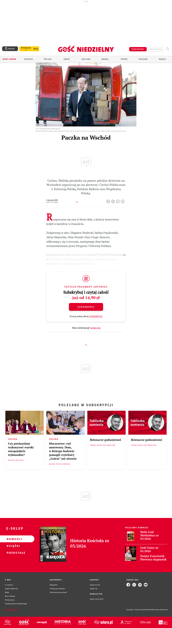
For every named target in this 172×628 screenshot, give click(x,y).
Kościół (28, 59)
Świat (67, 59)
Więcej (162, 59)
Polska (48, 59)
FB (108, 200)
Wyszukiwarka (167, 48)
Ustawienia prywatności (58, 592)
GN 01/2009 (52, 202)
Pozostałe (13, 552)
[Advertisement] (86, 23)
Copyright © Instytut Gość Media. (137, 610)
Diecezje (143, 59)
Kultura (86, 59)
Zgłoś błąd (11, 610)
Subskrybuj (86, 306)
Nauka (105, 59)
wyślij (123, 200)
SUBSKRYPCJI (95, 316)
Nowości (13, 538)
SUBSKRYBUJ (138, 49)
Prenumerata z (26, 49)
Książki (13, 545)
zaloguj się (156, 49)
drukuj (118, 200)
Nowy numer (9, 59)
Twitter (113, 200)
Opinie (124, 59)
